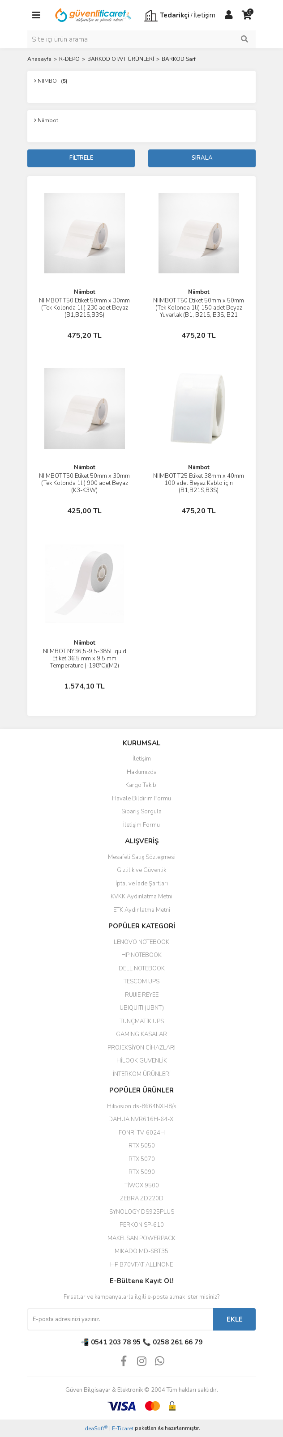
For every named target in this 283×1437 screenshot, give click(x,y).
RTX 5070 (142, 1159)
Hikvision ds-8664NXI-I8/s (141, 1106)
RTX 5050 (142, 1146)
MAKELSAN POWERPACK (141, 1238)
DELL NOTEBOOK (142, 969)
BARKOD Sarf (179, 59)
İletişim (142, 759)
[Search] (141, 39)
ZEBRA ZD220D (141, 1199)
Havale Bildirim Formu (141, 799)
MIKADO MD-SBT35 (141, 1251)
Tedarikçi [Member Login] (174, 15)
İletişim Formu (141, 825)
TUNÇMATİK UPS (142, 1021)
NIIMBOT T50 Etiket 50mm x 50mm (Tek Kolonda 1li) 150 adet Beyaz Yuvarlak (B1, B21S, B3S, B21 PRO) (198, 311)
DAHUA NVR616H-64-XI (141, 1119)
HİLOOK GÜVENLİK (141, 1061)
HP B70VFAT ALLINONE (141, 1265)
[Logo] (93, 14)
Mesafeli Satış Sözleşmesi (142, 857)
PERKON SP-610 (142, 1225)
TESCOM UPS (141, 982)
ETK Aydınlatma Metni (141, 910)
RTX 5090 (142, 1172)
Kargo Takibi (141, 785)
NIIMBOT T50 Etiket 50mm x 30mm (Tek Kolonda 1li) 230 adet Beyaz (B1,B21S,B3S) (84, 308)
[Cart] (247, 15)
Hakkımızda (142, 772)
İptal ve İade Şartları (142, 884)
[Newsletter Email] (120, 1319)
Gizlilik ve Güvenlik (141, 870)
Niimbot (84, 292)
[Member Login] (229, 15)
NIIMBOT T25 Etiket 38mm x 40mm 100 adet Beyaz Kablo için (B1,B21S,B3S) (198, 483)
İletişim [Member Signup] (204, 15)
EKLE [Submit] (235, 1319)
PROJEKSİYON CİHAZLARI (141, 1048)
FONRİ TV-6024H (142, 1133)
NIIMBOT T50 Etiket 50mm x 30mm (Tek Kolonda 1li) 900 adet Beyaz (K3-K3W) (84, 483)
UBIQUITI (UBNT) (142, 1008)
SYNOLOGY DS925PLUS (141, 1212)
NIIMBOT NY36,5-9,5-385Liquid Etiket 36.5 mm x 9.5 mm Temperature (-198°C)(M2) (84, 658)
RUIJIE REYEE (142, 995)
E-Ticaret (122, 1428)
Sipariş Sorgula (141, 812)
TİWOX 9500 (141, 1186)
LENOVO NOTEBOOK (141, 942)
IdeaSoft (95, 1428)
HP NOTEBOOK (141, 955)
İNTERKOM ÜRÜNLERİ (142, 1074)
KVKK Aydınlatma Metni (141, 897)
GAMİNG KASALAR (141, 1034)
